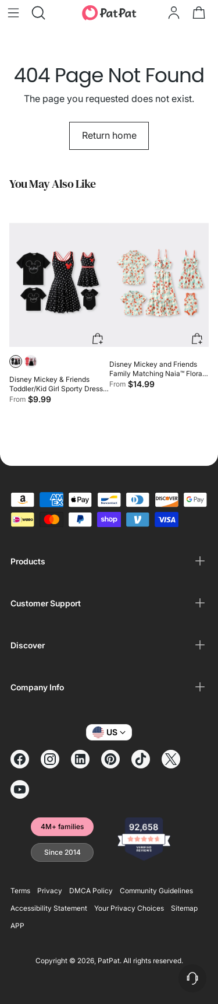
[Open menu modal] (13, 12)
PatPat (109, 960)
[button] (15, 361)
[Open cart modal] (198, 12)
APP (17, 925)
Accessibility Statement (48, 908)
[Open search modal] (38, 12)
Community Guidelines (156, 890)
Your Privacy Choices (129, 908)
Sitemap (184, 908)
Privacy (49, 890)
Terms (20, 890)
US (109, 732)
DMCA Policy (91, 890)
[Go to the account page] (173, 12)
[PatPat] (109, 12)
